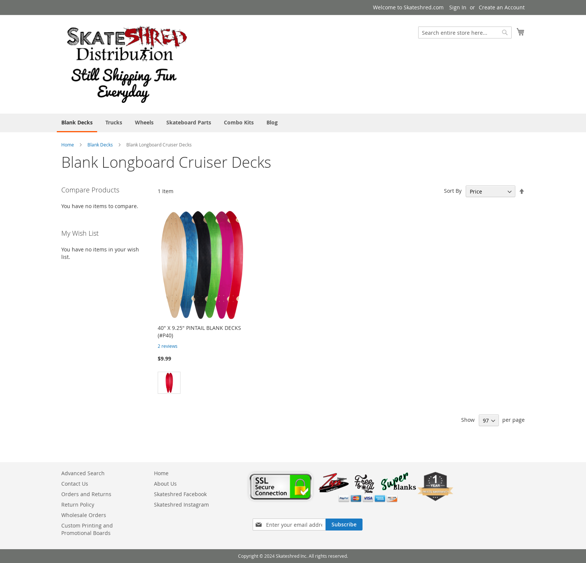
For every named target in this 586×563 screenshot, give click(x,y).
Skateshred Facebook (180, 494)
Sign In (457, 7)
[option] (169, 383)
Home (67, 145)
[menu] (293, 123)
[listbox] (202, 384)
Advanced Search (83, 473)
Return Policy (77, 504)
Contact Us (74, 483)
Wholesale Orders (83, 515)
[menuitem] (77, 123)
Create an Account (502, 7)
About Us (165, 483)
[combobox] (465, 32)
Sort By (453, 190)
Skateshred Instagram (181, 504)
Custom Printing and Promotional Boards (87, 529)
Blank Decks (100, 145)
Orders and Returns (86, 494)
